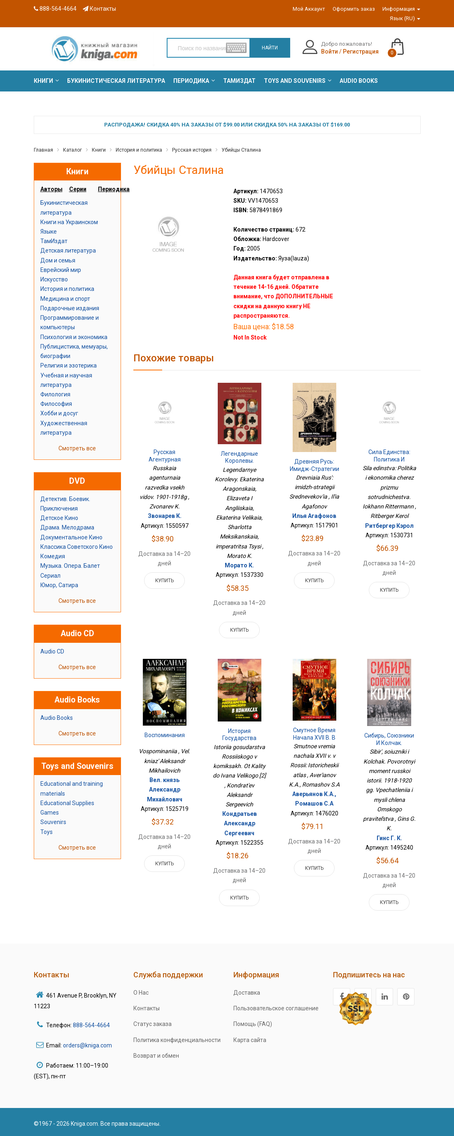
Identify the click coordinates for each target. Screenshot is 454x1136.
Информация (401, 9)
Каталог (72, 150)
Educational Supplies (67, 803)
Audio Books (56, 717)
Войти (329, 51)
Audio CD (52, 651)
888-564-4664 (55, 8)
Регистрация (361, 51)
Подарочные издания (69, 308)
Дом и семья (57, 260)
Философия (56, 404)
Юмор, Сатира (59, 585)
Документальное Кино (71, 537)
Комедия (52, 556)
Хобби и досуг (59, 413)
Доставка (246, 992)
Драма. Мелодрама (67, 527)
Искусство (54, 279)
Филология (55, 394)
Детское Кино (59, 518)
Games (49, 812)
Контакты (99, 8)
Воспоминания (164, 735)
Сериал (50, 575)
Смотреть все (77, 448)
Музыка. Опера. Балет (70, 565)
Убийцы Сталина (241, 150)
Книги (99, 150)
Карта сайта (249, 1040)
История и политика (139, 150)
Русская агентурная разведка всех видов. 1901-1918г (164, 463)
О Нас (141, 992)
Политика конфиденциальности (177, 1040)
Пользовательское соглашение (276, 1008)
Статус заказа (152, 1024)
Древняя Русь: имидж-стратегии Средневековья (314, 468)
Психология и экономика (73, 337)
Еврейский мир (60, 270)
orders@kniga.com (87, 1045)
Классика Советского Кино (76, 546)
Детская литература (68, 250)
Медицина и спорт (65, 298)
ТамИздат (54, 241)
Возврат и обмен (156, 1055)
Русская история (192, 150)
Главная (43, 150)
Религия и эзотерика (68, 365)
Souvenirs (53, 822)
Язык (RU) (405, 18)
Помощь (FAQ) (252, 1024)
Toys (46, 832)
